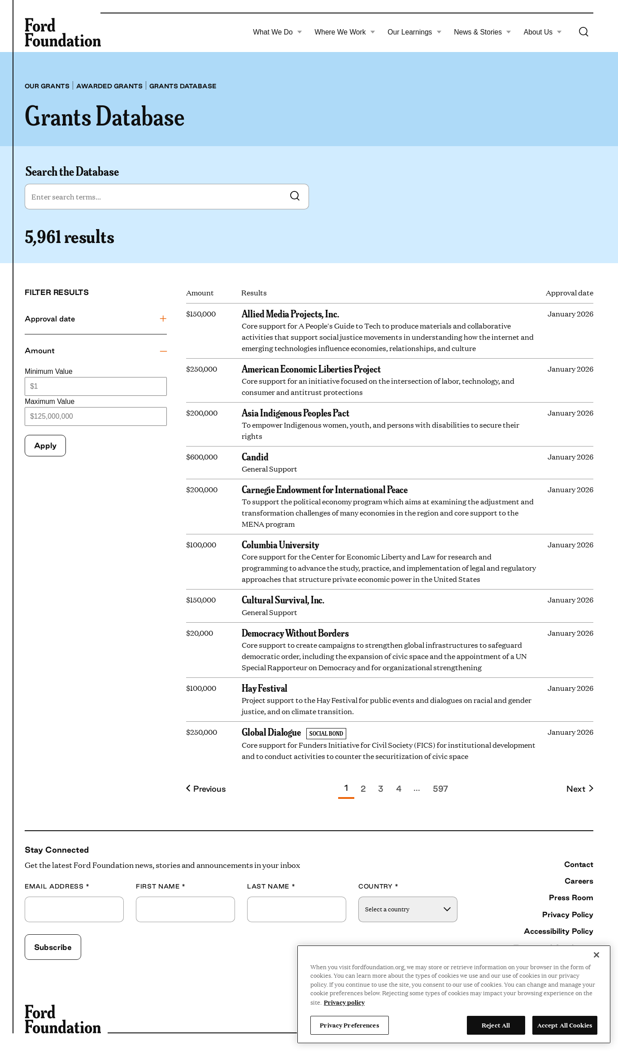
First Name (161, 886)
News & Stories (482, 32)
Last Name (271, 886)
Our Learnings (414, 32)
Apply (45, 445)
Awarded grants (109, 86)
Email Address (57, 886)
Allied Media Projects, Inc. (290, 313)
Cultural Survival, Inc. (283, 599)
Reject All (496, 1024)
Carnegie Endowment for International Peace (325, 489)
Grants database (183, 86)
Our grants (47, 86)
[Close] (596, 955)
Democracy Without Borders (295, 632)
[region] (454, 994)
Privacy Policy (567, 914)
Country (378, 886)
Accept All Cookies (564, 1024)
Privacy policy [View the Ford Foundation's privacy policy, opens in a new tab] (344, 1001)
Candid (255, 456)
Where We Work (344, 32)
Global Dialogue (271, 731)
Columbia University (280, 544)
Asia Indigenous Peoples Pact (295, 412)
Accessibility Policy (558, 931)
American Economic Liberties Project (311, 368)
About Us (543, 32)
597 (440, 788)
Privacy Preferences (349, 1024)
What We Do (277, 32)
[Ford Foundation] (63, 32)
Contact (578, 864)
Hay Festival (265, 687)
